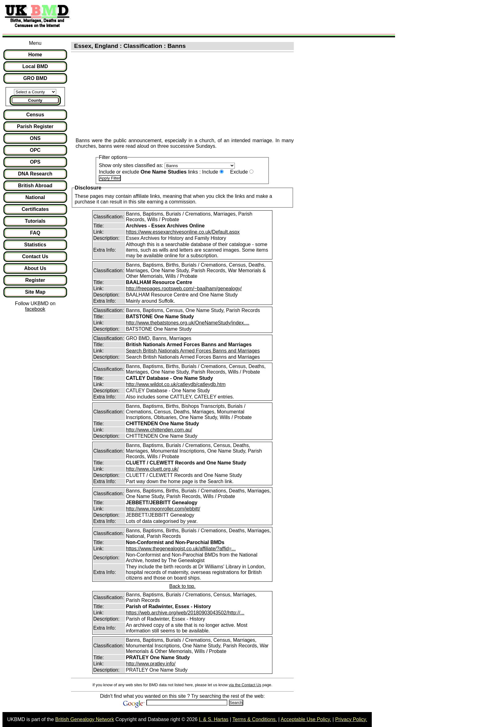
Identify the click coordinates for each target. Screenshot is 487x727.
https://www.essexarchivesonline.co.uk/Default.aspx (182, 232)
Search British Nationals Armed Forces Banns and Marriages (193, 350)
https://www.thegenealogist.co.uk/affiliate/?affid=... (181, 548)
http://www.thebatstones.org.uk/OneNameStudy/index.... (187, 322)
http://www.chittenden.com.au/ (159, 429)
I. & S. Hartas (213, 719)
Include (210, 172)
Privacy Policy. (351, 719)
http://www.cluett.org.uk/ (152, 469)
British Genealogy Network (84, 719)
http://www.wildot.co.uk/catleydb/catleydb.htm (175, 384)
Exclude (239, 172)
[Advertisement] (188, 16)
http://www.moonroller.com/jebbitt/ (163, 508)
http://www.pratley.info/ (150, 663)
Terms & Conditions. (254, 719)
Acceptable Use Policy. (306, 719)
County (35, 100)
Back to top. (182, 586)
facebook (35, 309)
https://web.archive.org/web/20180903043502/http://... (185, 612)
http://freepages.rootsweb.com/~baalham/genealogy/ (184, 288)
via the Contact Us (245, 685)
